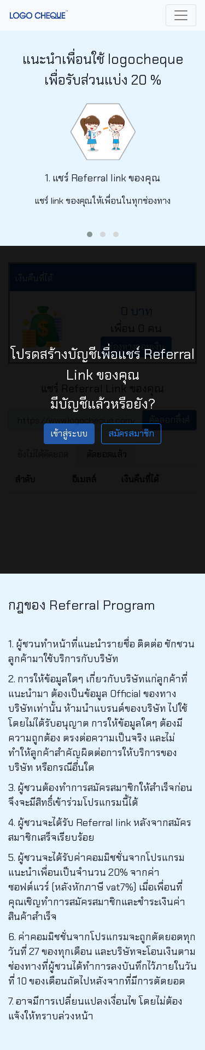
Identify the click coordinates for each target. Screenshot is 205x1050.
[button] (89, 234)
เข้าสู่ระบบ (69, 433)
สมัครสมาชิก (131, 433)
